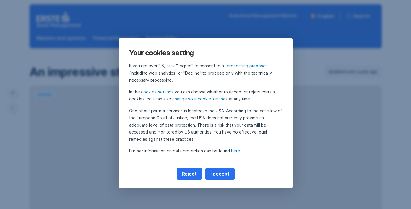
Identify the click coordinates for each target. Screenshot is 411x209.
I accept (220, 174)
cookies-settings (157, 91)
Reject (189, 174)
